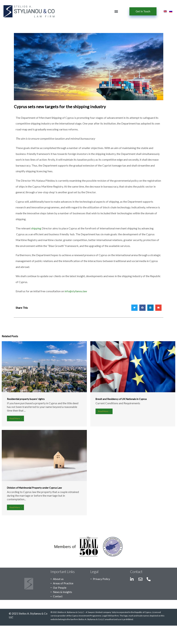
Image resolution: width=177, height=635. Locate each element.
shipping (36, 228)
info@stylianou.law (76, 291)
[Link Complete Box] (44, 383)
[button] (116, 11)
